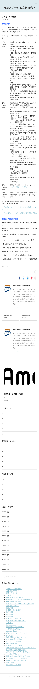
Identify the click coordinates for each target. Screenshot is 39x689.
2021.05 (5, 568)
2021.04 (5, 573)
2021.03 (5, 578)
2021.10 (5, 549)
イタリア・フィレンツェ (8, 488)
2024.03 (5, 521)
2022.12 (5, 530)
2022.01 (5, 545)
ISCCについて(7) (5, 266)
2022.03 (5, 535)
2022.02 (5, 540)
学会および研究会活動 (8, 421)
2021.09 (5, 554)
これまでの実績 (6, 436)
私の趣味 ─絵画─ (7, 503)
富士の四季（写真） (7, 493)
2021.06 (5, 564)
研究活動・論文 (6, 456)
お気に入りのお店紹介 (8, 508)
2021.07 (5, 559)
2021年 (4, 476)
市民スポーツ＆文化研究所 (19, 7)
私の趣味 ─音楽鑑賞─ (8, 498)
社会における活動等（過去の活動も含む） (13, 426)
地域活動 (4, 431)
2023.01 (5, 525)
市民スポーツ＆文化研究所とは (10, 416)
